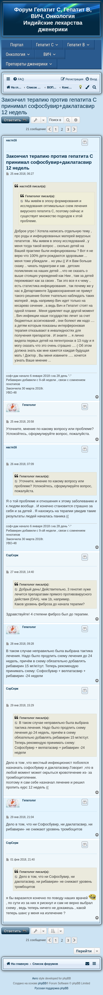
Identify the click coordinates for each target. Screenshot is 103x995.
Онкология (15, 54)
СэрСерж (12, 555)
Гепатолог (29, 404)
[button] (49, 129)
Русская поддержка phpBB (51, 988)
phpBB (42, 983)
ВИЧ (47, 54)
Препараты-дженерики (27, 64)
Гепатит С (45, 44)
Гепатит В (76, 44)
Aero (35, 978)
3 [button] (68, 129)
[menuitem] (18, 79)
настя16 (11, 140)
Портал (16, 44)
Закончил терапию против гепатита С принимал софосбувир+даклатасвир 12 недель (49, 106)
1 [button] (56, 129)
